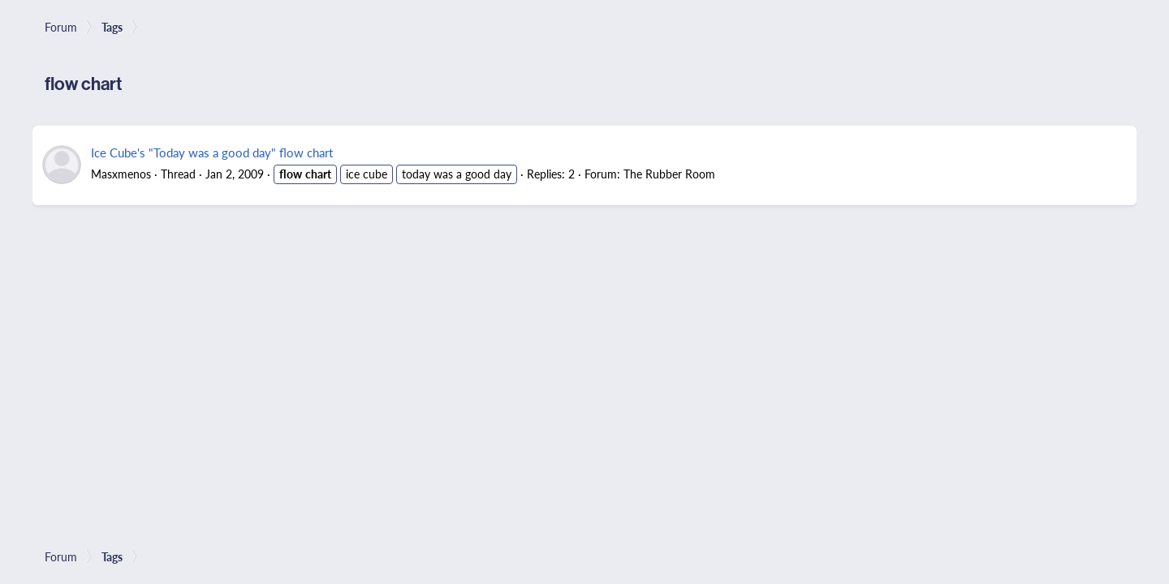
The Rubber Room (669, 173)
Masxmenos (121, 173)
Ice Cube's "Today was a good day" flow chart (212, 152)
